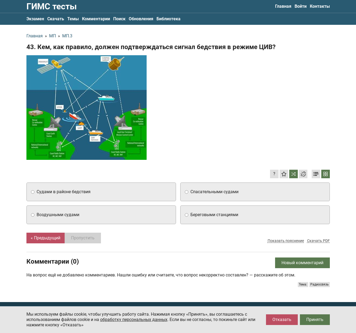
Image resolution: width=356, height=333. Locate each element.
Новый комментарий (302, 262)
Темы (73, 18)
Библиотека (169, 18)
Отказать (281, 319)
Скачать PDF (318, 241)
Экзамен (35, 18)
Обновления (141, 18)
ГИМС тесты (51, 6)
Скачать (55, 18)
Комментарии (96, 18)
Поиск (119, 18)
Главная (283, 6)
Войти (301, 6)
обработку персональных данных (133, 319)
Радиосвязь (319, 284)
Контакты (320, 6)
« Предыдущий (45, 237)
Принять (314, 319)
